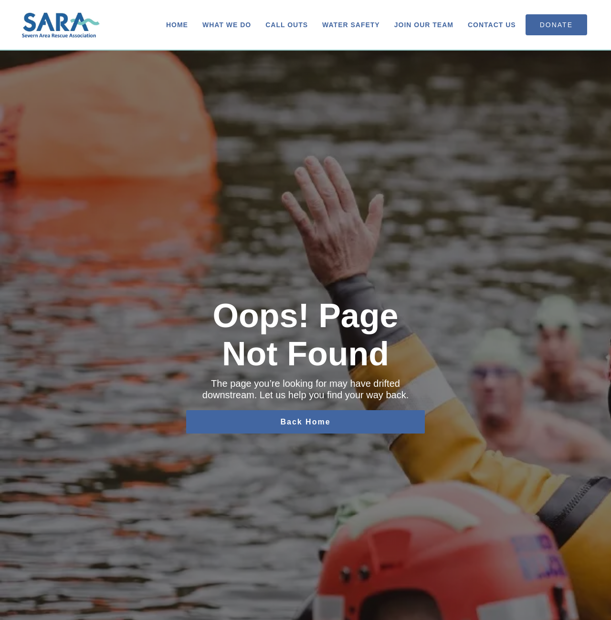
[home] (61, 25)
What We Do (226, 25)
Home (177, 25)
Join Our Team (423, 25)
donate (556, 25)
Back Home (305, 422)
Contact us (492, 25)
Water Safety (351, 25)
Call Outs (286, 25)
